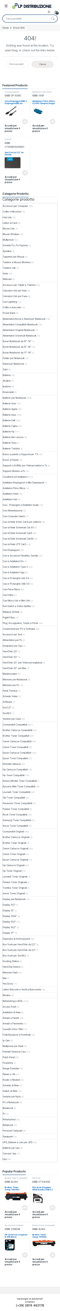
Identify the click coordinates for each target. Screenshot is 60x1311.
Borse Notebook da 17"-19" (17, 352)
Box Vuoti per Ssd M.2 (14, 955)
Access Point (9, 1006)
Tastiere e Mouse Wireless (17, 262)
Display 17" (8, 932)
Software (7, 702)
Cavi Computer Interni (14, 516)
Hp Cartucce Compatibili (15, 769)
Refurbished (9, 1119)
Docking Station (11, 961)
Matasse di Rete (11, 611)
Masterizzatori (10, 673)
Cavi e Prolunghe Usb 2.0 (16, 578)
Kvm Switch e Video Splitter (17, 606)
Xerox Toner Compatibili (15, 825)
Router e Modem (11, 1079)
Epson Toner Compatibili (15, 758)
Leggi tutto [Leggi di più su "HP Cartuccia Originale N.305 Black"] (25, 1255)
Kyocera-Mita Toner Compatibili (19, 786)
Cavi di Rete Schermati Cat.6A (18, 538)
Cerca (52, 18)
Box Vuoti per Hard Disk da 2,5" (19, 944)
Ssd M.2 (7, 713)
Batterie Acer (9, 403)
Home (5, 27)
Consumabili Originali (13, 831)
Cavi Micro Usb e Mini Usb (16, 600)
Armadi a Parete (11, 1018)
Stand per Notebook (13, 363)
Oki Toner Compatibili (14, 797)
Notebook (8, 1108)
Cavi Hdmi (8, 595)
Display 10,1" (9, 904)
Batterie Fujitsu (10, 426)
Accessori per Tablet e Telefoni (19, 285)
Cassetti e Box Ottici (13, 1029)
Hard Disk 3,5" (10, 657)
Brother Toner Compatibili (16, 735)
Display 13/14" (10, 916)
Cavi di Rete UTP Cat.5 (14, 544)
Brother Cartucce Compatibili (17, 730)
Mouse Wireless (11, 234)
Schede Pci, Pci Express (15, 245)
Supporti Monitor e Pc (14, 471)
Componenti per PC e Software (19, 628)
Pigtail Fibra (9, 617)
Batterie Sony (10, 442)
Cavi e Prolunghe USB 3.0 (16, 583)
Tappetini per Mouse (13, 256)
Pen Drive (8, 983)
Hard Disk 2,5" (10, 651)
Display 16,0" (9, 927)
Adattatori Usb (10, 499)
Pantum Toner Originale (15, 882)
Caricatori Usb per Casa (15, 296)
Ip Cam (6, 1040)
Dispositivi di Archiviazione (16, 938)
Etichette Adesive (12, 764)
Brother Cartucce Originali (16, 837)
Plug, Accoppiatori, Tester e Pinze (20, 623)
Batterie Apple (10, 409)
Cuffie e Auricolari (12, 307)
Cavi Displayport (12, 92)
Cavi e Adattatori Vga (13, 572)
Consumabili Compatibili (15, 724)
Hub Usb (7, 217)
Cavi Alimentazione (12, 510)
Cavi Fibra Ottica (11, 589)
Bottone (7, 386)
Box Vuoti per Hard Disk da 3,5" (19, 950)
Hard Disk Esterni (11, 966)
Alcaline (7, 380)
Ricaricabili (8, 392)
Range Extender (11, 1068)
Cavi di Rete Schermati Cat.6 (17, 533)
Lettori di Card (10, 223)
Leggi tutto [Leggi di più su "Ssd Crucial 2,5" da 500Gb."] (25, 173)
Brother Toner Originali (14, 842)
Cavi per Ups (9, 1153)
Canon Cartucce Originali (15, 848)
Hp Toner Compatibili (13, 775)
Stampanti (8, 1136)
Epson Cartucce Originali (15, 859)
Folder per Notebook (14, 358)
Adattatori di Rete (11, 1012)
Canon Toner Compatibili (15, 747)
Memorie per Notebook (15, 679)
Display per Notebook (14, 899)
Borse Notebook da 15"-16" (17, 346)
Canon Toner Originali (14, 854)
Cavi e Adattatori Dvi (13, 561)
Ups (5, 1159)
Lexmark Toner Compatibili (16, 792)
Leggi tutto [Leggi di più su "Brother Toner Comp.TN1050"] (52, 1255)
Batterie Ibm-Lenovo (13, 437)
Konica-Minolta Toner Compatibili (20, 780)
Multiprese (8, 239)
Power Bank (9, 313)
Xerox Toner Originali (14, 893)
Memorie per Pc (11, 685)
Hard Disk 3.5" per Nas (14, 668)
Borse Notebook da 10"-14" (17, 341)
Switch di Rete (10, 1091)
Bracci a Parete (11, 459)
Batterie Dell (9, 420)
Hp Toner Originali (12, 870)
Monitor (7, 995)
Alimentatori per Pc (12, 640)
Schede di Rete (11, 1085)
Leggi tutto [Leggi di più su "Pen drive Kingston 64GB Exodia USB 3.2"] (52, 1207)
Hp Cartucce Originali (14, 865)
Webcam (7, 279)
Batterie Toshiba (11, 448)
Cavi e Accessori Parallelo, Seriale (20, 555)
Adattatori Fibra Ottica (42, 92)
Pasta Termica (10, 690)
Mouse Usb (9, 228)
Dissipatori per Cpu (12, 645)
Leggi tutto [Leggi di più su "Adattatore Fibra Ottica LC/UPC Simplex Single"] (52, 121)
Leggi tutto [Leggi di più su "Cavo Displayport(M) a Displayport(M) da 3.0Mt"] (25, 121)
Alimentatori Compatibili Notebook (20, 324)
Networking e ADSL (13, 1001)
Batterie (7, 375)
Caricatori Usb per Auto (15, 290)
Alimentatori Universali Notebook (19, 335)
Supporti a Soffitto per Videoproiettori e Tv (25, 465)
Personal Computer (13, 1130)
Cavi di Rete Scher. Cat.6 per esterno (22, 521)
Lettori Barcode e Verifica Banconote (22, 989)
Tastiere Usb (9, 267)
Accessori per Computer (15, 206)
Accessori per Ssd (12, 634)
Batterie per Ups (11, 1148)
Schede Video (10, 696)
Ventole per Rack (12, 1096)
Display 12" (8, 910)
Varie (5, 273)
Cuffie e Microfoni (12, 211)
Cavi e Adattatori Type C (15, 566)
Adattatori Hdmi (10, 493)
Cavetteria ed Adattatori (15, 476)
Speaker (7, 251)
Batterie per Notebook (14, 397)
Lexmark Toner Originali (15, 876)
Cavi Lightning (10, 301)
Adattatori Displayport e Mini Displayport (23, 482)
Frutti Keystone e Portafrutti (17, 1034)
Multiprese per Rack (13, 1046)
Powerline (8, 1062)
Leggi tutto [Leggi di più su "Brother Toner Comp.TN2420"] (25, 1207)
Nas (5, 978)
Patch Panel (9, 1057)
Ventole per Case (12, 718)
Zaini (5, 369)
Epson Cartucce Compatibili (17, 752)
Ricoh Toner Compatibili (15, 814)
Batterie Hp (8, 431)
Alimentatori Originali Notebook (19, 330)
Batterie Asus (9, 414)
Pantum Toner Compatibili (16, 809)
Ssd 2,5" (8, 139)
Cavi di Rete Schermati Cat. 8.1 (18, 527)
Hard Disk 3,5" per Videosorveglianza (22, 662)
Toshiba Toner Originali (15, 887)
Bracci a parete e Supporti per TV (20, 454)
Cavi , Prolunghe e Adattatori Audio (21, 505)
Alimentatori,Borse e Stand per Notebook (24, 318)
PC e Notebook (11, 1102)
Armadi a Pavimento (13, 1023)
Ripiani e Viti (9, 1074)
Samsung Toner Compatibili (17, 820)
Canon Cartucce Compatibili (17, 741)
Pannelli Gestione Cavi (14, 1051)
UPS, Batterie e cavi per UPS (17, 1142)
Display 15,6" (9, 921)
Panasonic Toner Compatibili (17, 803)
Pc (4, 1113)
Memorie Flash (10, 972)
